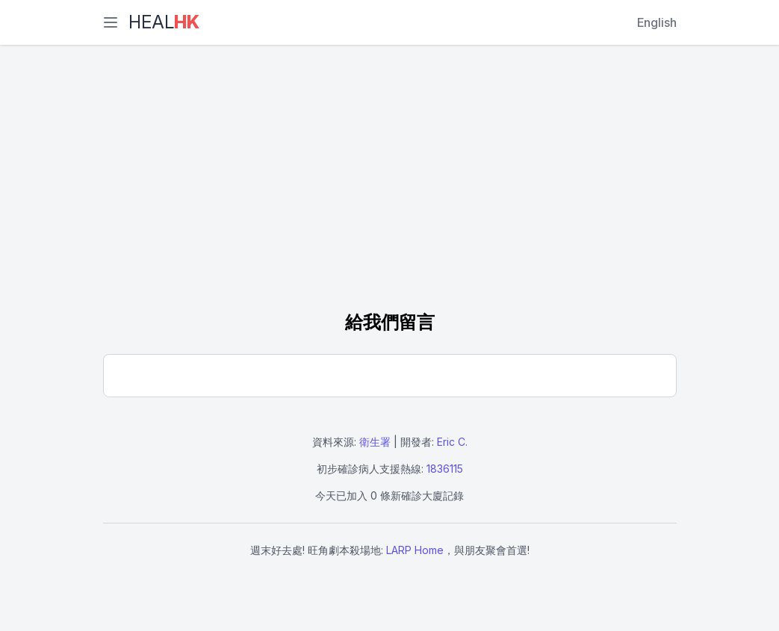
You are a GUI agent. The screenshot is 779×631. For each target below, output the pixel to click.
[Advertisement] (390, 179)
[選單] (111, 22)
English (657, 22)
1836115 (444, 468)
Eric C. (452, 441)
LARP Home (415, 550)
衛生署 (375, 441)
